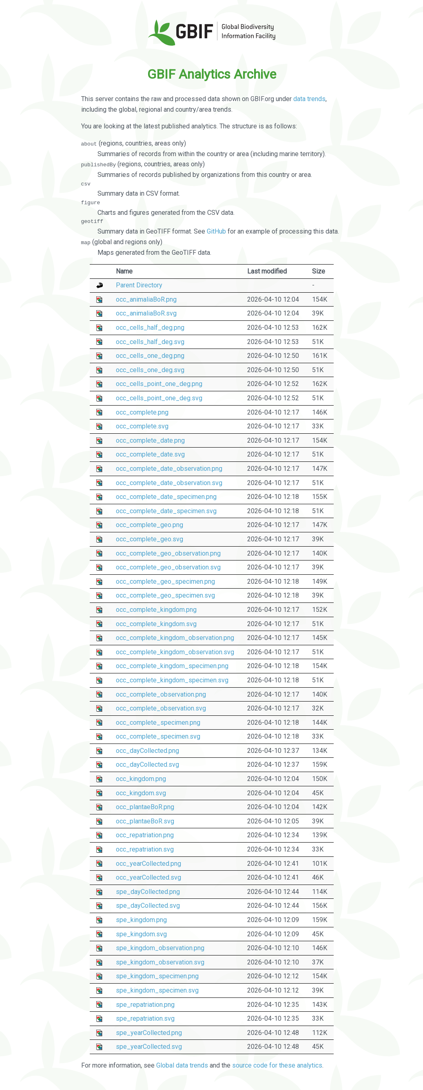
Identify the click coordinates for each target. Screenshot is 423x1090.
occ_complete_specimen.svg (158, 736)
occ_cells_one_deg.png (150, 356)
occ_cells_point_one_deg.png (159, 384)
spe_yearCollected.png (149, 1032)
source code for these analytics (277, 1065)
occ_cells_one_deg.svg (150, 369)
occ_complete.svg (142, 426)
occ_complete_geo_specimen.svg (165, 595)
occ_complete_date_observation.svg (169, 482)
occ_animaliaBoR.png (146, 299)
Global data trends (182, 1065)
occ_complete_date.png (150, 440)
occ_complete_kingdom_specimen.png (172, 666)
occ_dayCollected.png (147, 750)
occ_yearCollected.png (148, 863)
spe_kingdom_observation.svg (160, 962)
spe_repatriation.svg (145, 1018)
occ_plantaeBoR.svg (145, 821)
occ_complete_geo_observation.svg (168, 567)
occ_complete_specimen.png (158, 722)
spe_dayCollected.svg (148, 905)
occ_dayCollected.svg (147, 764)
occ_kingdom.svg (141, 793)
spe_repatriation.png (145, 1004)
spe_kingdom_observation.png (160, 948)
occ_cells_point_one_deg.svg (159, 398)
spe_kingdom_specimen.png (157, 976)
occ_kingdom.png (141, 778)
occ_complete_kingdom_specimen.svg (172, 680)
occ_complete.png (142, 412)
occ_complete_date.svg (150, 454)
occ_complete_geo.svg (149, 539)
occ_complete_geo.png (149, 525)
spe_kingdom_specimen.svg (157, 990)
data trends (309, 99)
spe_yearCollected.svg (149, 1046)
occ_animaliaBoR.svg (146, 313)
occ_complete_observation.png (161, 694)
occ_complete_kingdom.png (156, 609)
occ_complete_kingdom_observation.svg (175, 651)
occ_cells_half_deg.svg (150, 341)
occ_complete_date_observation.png (169, 468)
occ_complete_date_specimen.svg (166, 510)
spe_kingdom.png (141, 919)
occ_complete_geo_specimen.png (165, 581)
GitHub (216, 231)
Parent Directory (139, 285)
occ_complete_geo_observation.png (168, 553)
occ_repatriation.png (145, 835)
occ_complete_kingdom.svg (156, 623)
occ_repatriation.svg (145, 849)
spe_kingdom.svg (141, 934)
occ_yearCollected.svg (148, 877)
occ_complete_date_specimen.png (166, 497)
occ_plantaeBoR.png (145, 807)
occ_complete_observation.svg (161, 708)
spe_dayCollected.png (148, 891)
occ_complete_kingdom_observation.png (175, 638)
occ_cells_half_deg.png (150, 327)
